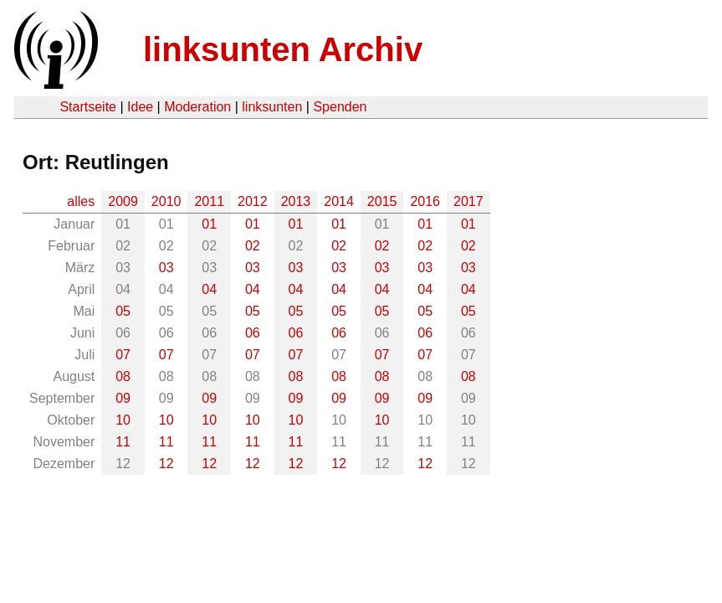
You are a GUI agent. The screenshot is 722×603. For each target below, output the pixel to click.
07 (123, 355)
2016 (425, 201)
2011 (209, 201)
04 (209, 289)
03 (166, 267)
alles (81, 201)
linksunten (272, 107)
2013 (296, 201)
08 (123, 376)
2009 (123, 201)
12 (166, 463)
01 (209, 224)
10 (123, 420)
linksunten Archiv (282, 49)
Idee (140, 107)
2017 (468, 201)
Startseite (87, 107)
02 (252, 246)
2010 (166, 201)
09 (123, 398)
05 (123, 311)
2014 (339, 201)
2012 (253, 201)
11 (123, 442)
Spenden (339, 107)
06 (252, 333)
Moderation (197, 107)
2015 (382, 201)
